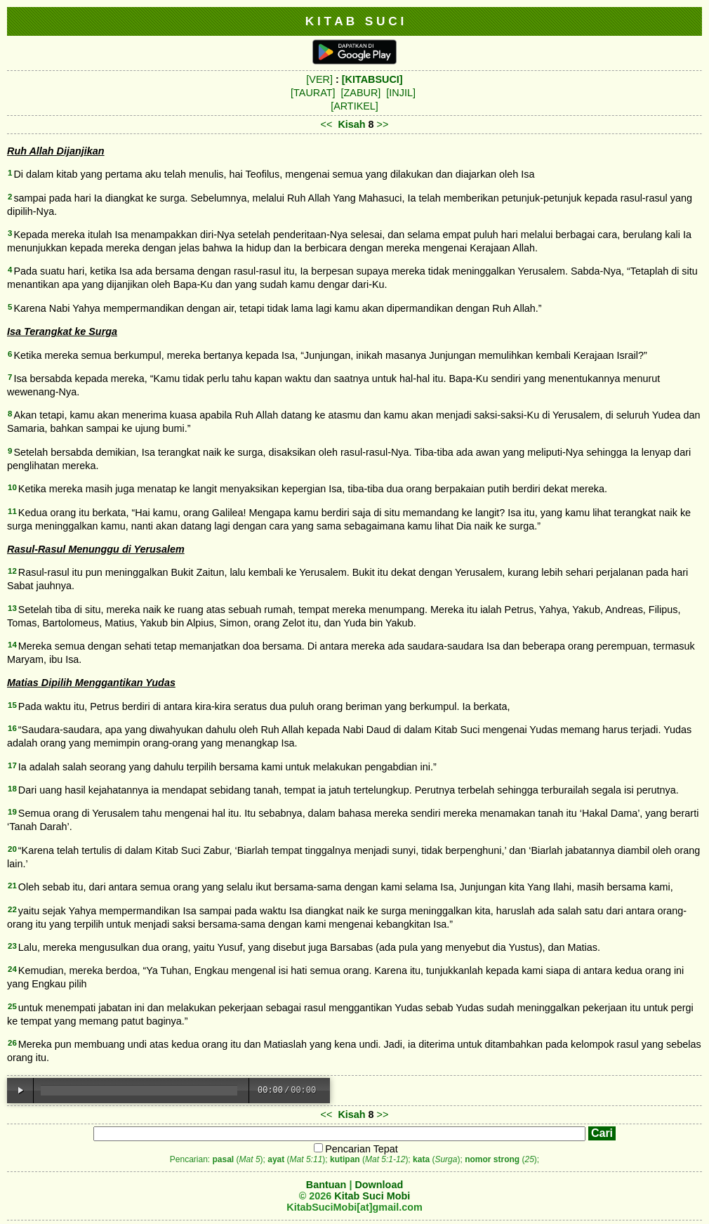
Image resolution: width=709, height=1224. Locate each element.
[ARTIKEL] (354, 106)
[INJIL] (401, 92)
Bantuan (326, 1184)
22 (12, 909)
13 (12, 608)
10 (12, 487)
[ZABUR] (361, 92)
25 (12, 1006)
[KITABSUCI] (372, 79)
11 (12, 511)
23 (12, 946)
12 (12, 571)
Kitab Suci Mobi (372, 1196)
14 (12, 644)
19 (12, 812)
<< (327, 124)
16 (12, 728)
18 (12, 788)
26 (12, 1043)
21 (12, 885)
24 (12, 969)
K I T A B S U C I (354, 21)
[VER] (319, 79)
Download (378, 1184)
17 (12, 765)
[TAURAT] (313, 92)
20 (12, 849)
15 (12, 705)
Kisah (351, 124)
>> (383, 124)
